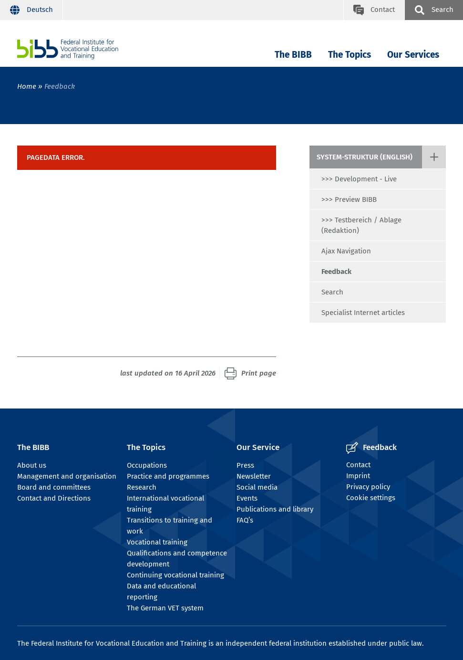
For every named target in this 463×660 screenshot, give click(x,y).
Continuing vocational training (175, 575)
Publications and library (275, 509)
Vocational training (157, 542)
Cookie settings (370, 497)
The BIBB (293, 54)
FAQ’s (245, 520)
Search (332, 292)
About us (31, 465)
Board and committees (54, 487)
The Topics (349, 54)
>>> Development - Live (359, 179)
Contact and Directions (54, 498)
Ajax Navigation (346, 251)
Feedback (336, 271)
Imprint (358, 475)
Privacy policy (368, 486)
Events (247, 498)
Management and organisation (66, 476)
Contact (358, 465)
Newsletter (254, 476)
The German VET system (165, 608)
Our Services (413, 54)
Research (141, 487)
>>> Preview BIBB (349, 199)
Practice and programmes (168, 476)
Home (26, 86)
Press (245, 465)
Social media (257, 487)
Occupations (147, 465)
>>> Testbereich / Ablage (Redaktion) (361, 225)
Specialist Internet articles (363, 312)
